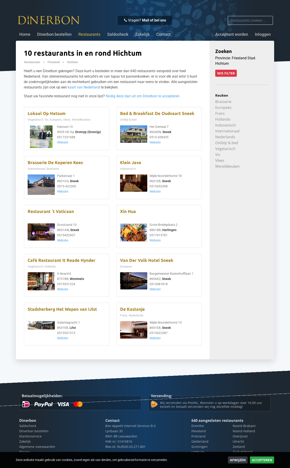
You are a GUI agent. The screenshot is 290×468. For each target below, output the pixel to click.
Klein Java (130, 162)
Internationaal (227, 131)
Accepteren (262, 460)
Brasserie (223, 101)
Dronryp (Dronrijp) (88, 132)
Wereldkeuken (227, 166)
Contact (163, 34)
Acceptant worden (231, 34)
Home (24, 34)
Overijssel (240, 436)
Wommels (77, 279)
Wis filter (226, 73)
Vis (217, 154)
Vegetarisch (225, 148)
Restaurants (32, 62)
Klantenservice (30, 436)
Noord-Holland (244, 431)
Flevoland (198, 431)
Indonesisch (225, 125)
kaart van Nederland (84, 87)
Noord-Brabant (244, 426)
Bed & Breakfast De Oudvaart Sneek (157, 113)
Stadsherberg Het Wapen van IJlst (62, 309)
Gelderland (199, 441)
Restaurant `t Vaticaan (51, 211)
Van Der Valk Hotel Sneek (146, 260)
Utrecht (238, 441)
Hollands (222, 119)
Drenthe (197, 426)
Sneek (166, 132)
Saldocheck (117, 34)
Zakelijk (142, 34)
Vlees (219, 160)
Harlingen (169, 230)
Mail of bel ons (154, 20)
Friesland (54, 62)
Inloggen (263, 34)
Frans (220, 113)
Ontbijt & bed (226, 142)
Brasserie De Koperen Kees (55, 162)
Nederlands (225, 136)
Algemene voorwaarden (37, 446)
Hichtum (72, 62)
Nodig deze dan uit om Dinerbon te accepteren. (143, 96)
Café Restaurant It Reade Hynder (61, 260)
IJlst (73, 328)
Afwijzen (238, 460)
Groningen (199, 446)
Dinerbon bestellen (54, 34)
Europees (223, 107)
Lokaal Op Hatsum (46, 113)
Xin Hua (128, 211)
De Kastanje (132, 309)
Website (62, 142)
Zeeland (239, 446)
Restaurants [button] (89, 34)
